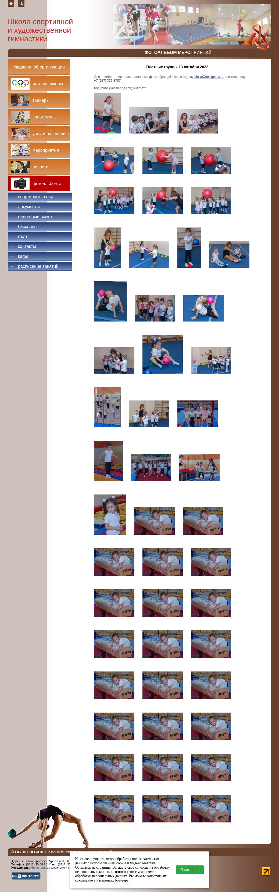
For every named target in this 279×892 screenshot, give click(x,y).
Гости (19, 236)
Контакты (23, 246)
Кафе (19, 256)
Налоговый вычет (31, 216)
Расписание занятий (34, 266)
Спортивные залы (31, 196)
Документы (25, 206)
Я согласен (189, 870)
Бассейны (23, 226)
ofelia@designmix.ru (209, 77)
